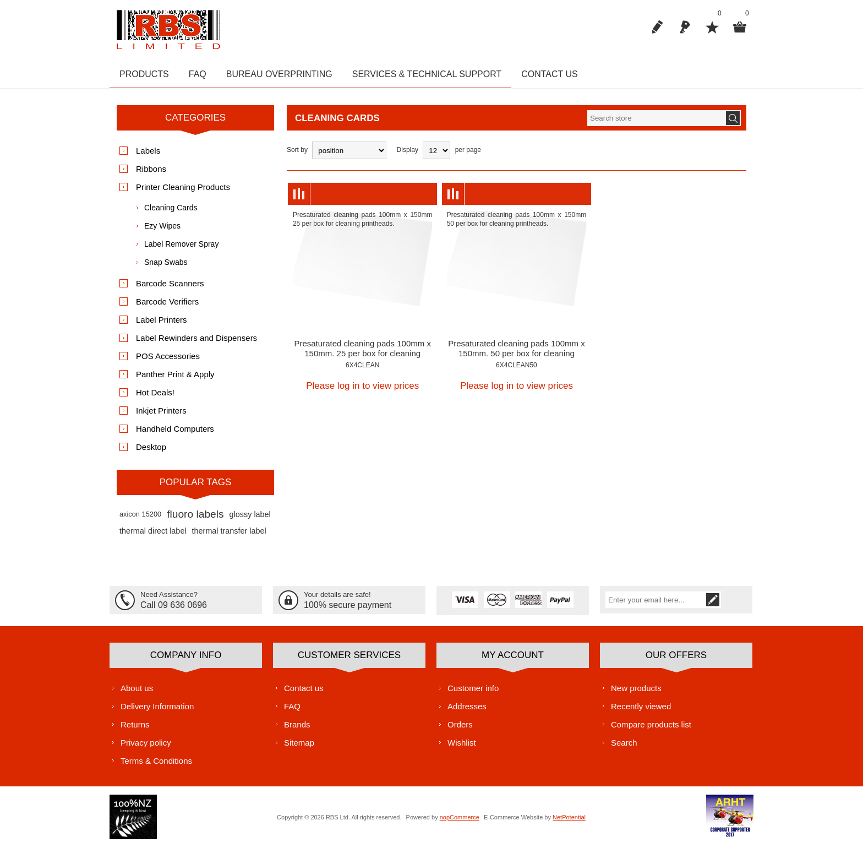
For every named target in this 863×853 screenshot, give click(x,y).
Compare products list (651, 730)
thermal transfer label (229, 536)
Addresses (467, 711)
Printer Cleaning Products (183, 192)
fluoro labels (195, 519)
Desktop (151, 452)
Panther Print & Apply (175, 379)
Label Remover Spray (181, 249)
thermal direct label (153, 536)
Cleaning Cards (171, 213)
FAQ (292, 711)
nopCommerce (459, 822)
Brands (297, 730)
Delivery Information (157, 711)
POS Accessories (168, 361)
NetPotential (569, 822)
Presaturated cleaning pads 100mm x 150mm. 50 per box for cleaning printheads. (516, 358)
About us (137, 693)
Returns (135, 730)
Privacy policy (146, 748)
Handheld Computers (175, 434)
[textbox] (656, 124)
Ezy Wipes (162, 231)
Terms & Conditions (156, 766)
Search (624, 748)
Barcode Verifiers (167, 307)
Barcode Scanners (170, 289)
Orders (460, 730)
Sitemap (299, 748)
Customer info (473, 693)
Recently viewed (641, 711)
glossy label (250, 519)
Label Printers (161, 325)
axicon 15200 (140, 519)
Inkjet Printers (161, 416)
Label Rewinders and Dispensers (196, 343)
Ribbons (151, 174)
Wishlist (461, 748)
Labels (148, 156)
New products (636, 693)
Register (657, 27)
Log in (685, 27)
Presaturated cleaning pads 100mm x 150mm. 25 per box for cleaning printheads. (362, 358)
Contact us (304, 693)
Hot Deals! (155, 398)
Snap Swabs (166, 267)
